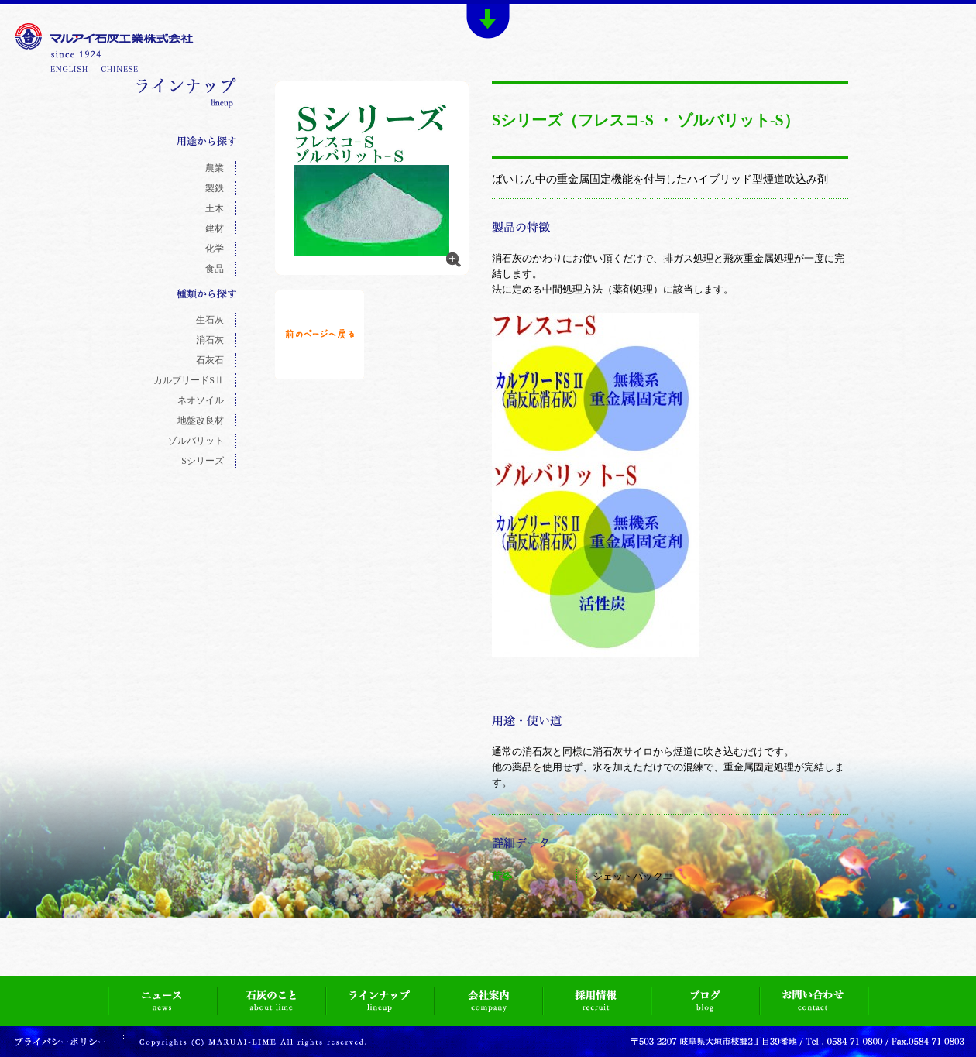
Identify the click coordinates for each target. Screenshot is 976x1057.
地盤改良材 (200, 420)
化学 (214, 248)
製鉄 (214, 188)
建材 (214, 228)
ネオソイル (200, 400)
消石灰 (210, 340)
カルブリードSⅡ (188, 380)
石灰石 (210, 360)
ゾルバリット (196, 440)
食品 (214, 268)
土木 (214, 208)
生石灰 (210, 319)
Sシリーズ (202, 460)
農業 (214, 168)
